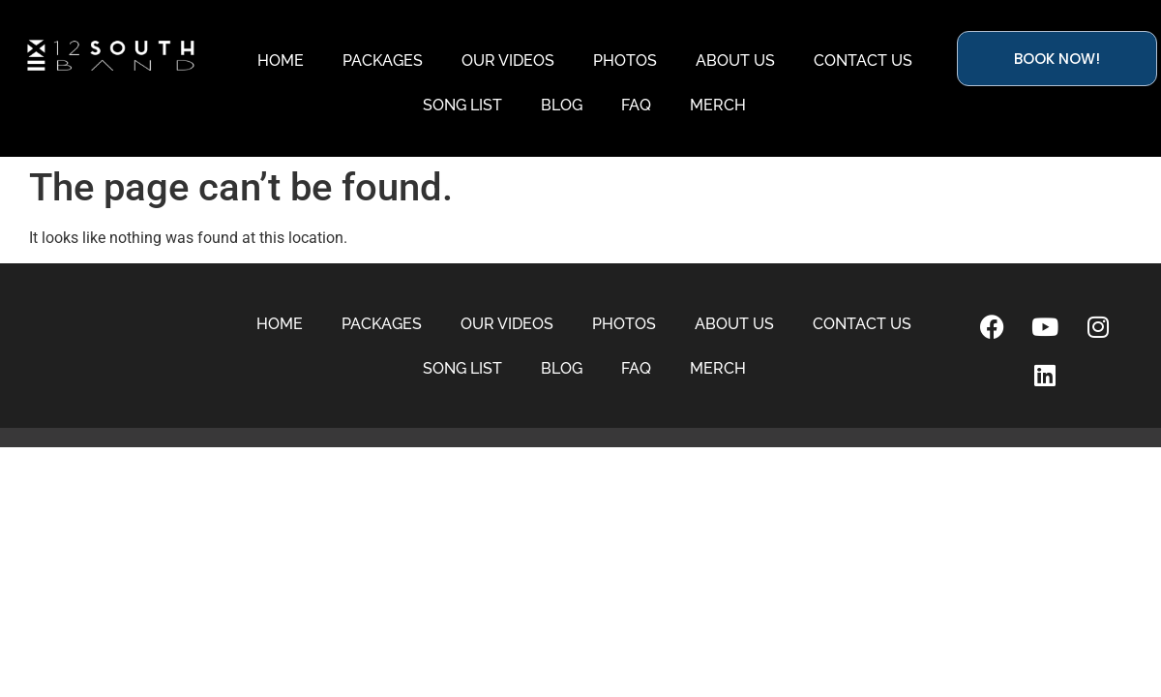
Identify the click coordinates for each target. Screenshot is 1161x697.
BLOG (561, 105)
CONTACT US (863, 60)
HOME (280, 60)
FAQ (636, 105)
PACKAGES (382, 60)
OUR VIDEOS (507, 60)
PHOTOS (625, 60)
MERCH (718, 105)
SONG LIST (462, 105)
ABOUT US (735, 60)
